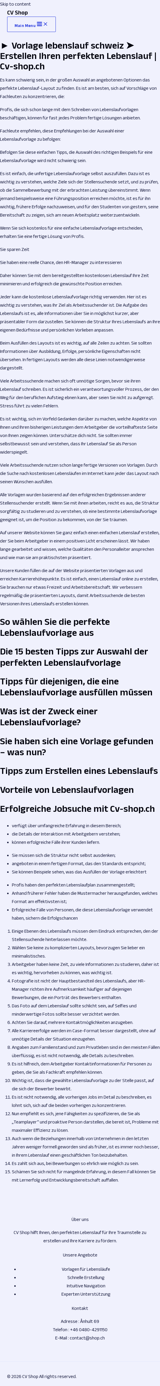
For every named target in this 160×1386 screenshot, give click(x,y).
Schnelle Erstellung (85, 1277)
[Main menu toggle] (31, 24)
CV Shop (17, 12)
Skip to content (15, 4)
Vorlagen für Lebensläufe (86, 1269)
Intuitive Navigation (86, 1285)
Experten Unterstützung (85, 1294)
